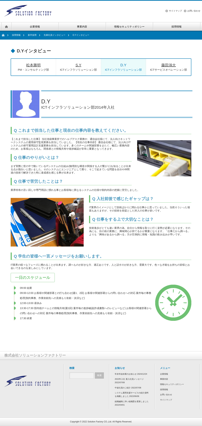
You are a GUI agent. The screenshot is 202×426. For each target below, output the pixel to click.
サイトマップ (175, 11)
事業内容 (164, 379)
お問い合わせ (193, 11)
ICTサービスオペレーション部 (168, 66)
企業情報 (164, 374)
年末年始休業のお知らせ (126, 374)
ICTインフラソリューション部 (78, 66)
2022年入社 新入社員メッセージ (129, 379)
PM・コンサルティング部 (33, 66)
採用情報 (16, 35)
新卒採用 (32, 35)
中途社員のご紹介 (123, 388)
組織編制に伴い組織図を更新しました (132, 401)
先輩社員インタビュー (54, 35)
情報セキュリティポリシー (172, 384)
